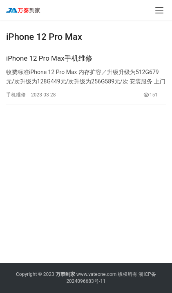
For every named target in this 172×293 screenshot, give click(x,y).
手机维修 (16, 95)
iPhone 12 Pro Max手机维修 (49, 58)
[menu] (159, 10)
